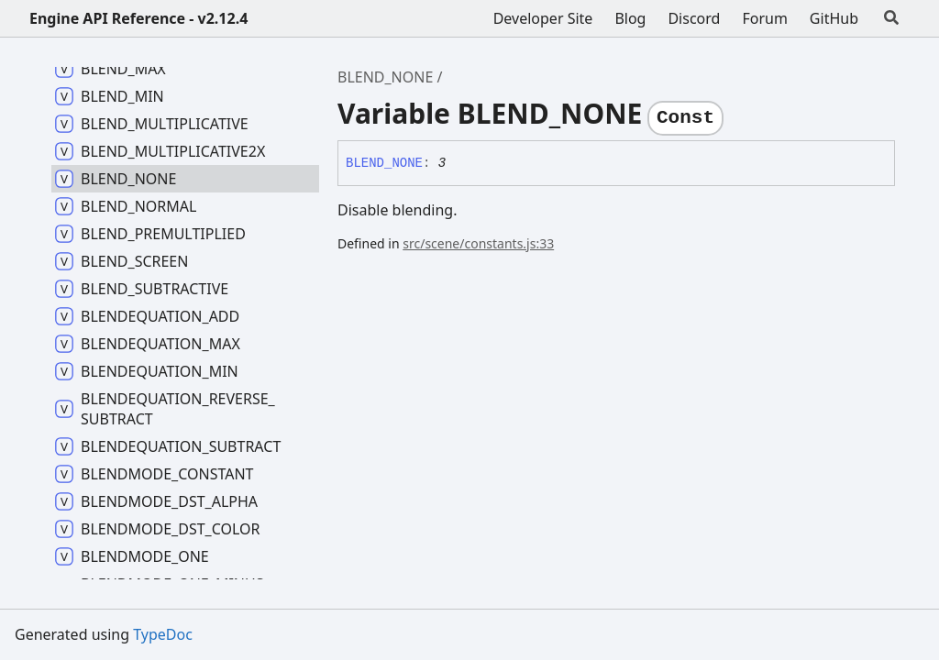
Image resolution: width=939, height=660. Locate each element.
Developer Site (543, 18)
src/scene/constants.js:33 (478, 243)
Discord (694, 18)
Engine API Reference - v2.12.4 (138, 18)
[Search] (891, 18)
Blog (630, 18)
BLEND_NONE (385, 77)
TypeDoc (163, 634)
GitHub (834, 18)
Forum (764, 18)
